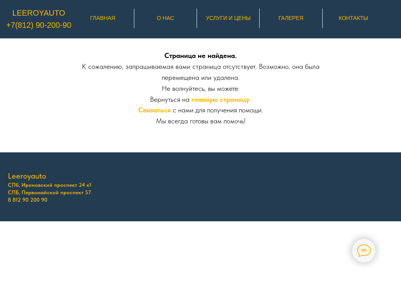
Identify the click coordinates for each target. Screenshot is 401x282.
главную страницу (220, 99)
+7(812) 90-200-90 (38, 25)
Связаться (154, 110)
